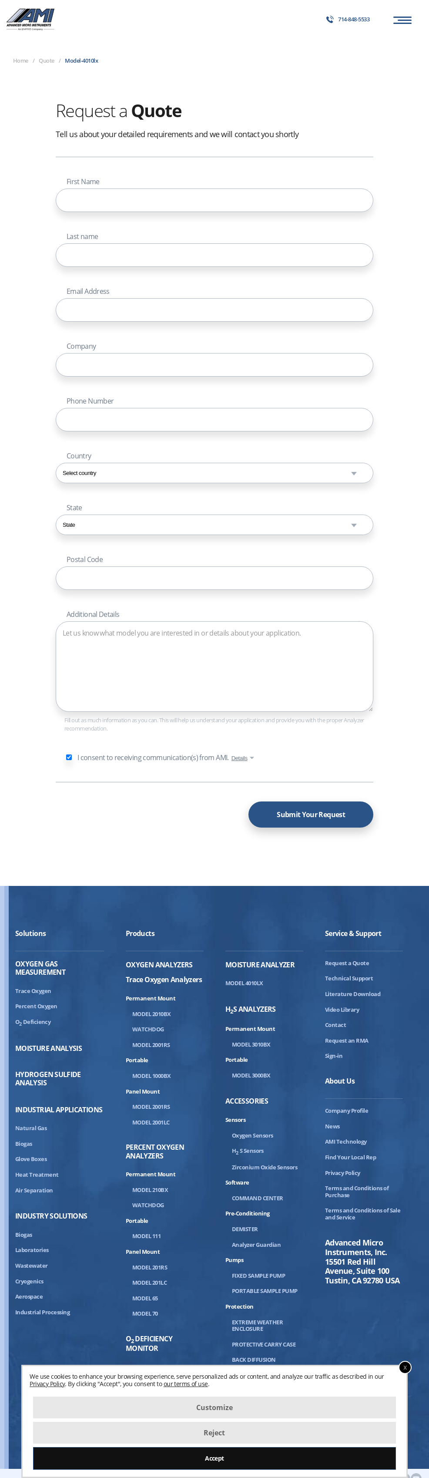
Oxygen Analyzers (159, 965)
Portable (137, 1060)
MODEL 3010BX (251, 1044)
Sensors (235, 1120)
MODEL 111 (146, 1236)
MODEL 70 (145, 1313)
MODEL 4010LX (244, 983)
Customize (214, 1407)
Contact (335, 1025)
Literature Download (352, 994)
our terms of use (186, 1384)
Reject (214, 1433)
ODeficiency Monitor (149, 1344)
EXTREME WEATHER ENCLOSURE (257, 1325)
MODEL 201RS (149, 1267)
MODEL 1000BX (151, 1076)
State (74, 507)
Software (237, 1182)
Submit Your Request (311, 814)
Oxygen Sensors (252, 1135)
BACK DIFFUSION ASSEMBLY (254, 1363)
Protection (239, 1306)
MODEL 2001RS (151, 1045)
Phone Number (90, 401)
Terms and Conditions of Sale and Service (362, 1213)
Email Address (88, 291)
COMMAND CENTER (257, 1198)
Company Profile (346, 1110)
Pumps (234, 1260)
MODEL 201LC (149, 1282)
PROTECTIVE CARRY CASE (263, 1344)
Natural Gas (31, 1128)
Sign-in (333, 1056)
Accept (214, 1458)
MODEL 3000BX (251, 1075)
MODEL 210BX (150, 1190)
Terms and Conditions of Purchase (357, 1191)
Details (239, 758)
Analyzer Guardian (256, 1245)
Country (79, 456)
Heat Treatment (37, 1174)
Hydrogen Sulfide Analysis (48, 1079)
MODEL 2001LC (151, 1122)
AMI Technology (346, 1141)
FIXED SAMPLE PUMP (258, 1275)
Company (81, 346)
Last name (82, 236)
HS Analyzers (250, 1010)
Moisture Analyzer (260, 965)
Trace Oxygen (33, 991)
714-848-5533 (347, 19)
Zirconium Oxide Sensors (264, 1167)
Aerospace (29, 1296)
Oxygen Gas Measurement (40, 968)
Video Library (342, 1009)
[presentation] (122, 812)
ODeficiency (32, 1022)
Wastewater (31, 1265)
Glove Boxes (31, 1159)
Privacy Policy (342, 1173)
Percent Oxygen (36, 1006)
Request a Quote (347, 963)
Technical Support (349, 978)
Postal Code (85, 559)
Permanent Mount (150, 998)
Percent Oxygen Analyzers (155, 1151)
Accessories (246, 1101)
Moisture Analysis (48, 1048)
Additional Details (93, 614)
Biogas (23, 1144)
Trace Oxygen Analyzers (164, 979)
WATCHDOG (148, 1029)
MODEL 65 (145, 1298)
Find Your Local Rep (350, 1157)
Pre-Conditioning (247, 1213)
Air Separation (34, 1190)
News (332, 1126)
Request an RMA (347, 1040)
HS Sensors (248, 1151)
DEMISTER (245, 1229)
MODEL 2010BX (151, 1014)
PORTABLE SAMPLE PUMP (265, 1291)
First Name (83, 181)
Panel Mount (143, 1091)
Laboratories (32, 1250)
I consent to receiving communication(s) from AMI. (153, 757)
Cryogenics (29, 1281)
